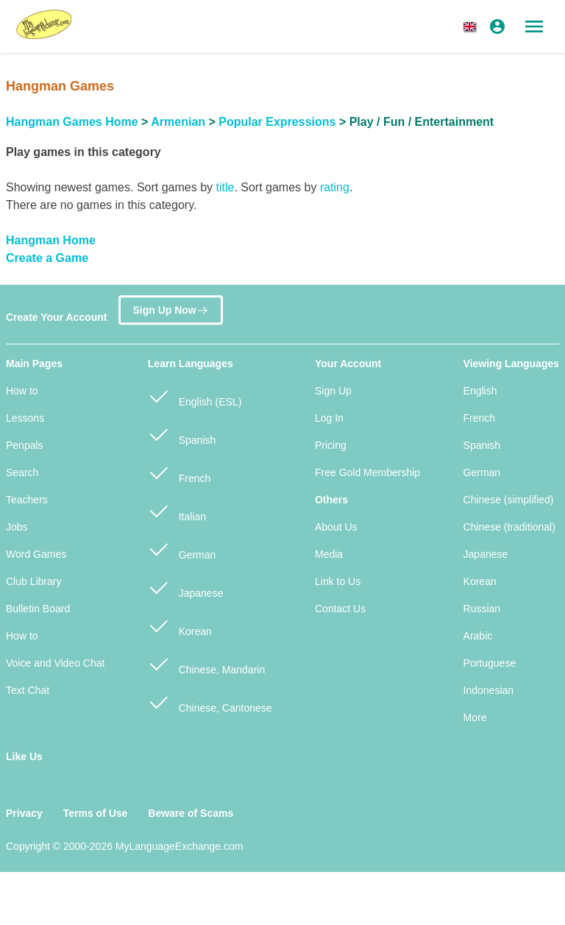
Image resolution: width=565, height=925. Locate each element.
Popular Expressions (276, 122)
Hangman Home (51, 240)
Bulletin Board (38, 608)
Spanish (182, 434)
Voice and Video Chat (55, 663)
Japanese (186, 587)
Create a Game (47, 258)
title (225, 187)
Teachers (27, 500)
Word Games (36, 554)
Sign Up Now (170, 312)
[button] (472, 26)
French (179, 472)
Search (22, 472)
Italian (177, 510)
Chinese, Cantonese (210, 702)
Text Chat (27, 690)
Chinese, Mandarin (206, 663)
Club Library (33, 581)
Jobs (17, 527)
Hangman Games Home (72, 122)
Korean (180, 625)
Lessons (25, 418)
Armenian (178, 122)
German (182, 548)
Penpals (24, 445)
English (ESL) (194, 395)
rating (334, 187)
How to (22, 391)
